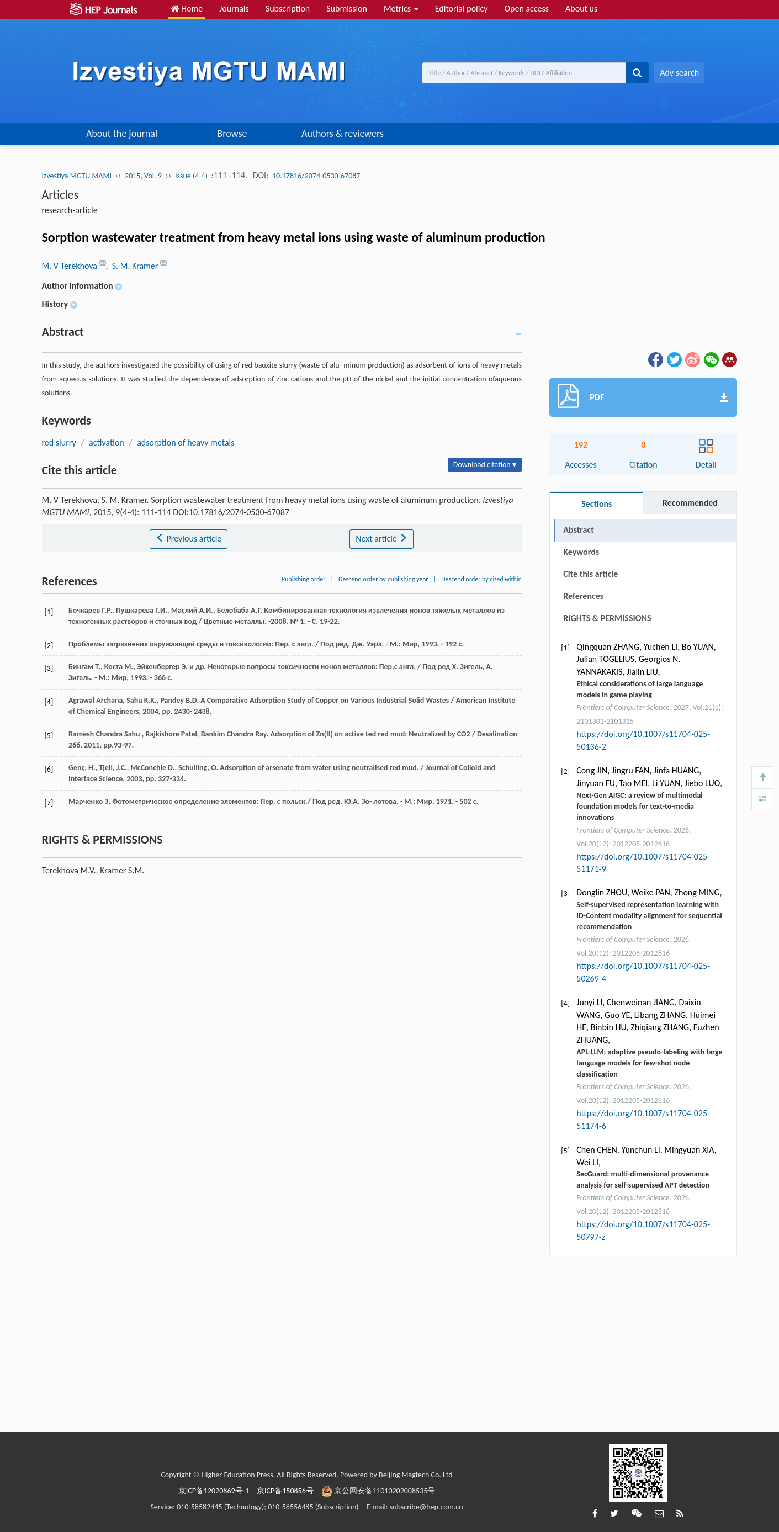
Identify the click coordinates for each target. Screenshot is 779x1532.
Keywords (581, 552)
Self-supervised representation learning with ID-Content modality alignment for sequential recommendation (649, 915)
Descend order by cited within (481, 579)
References (583, 596)
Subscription (288, 8)
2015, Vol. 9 (143, 176)
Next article (381, 538)
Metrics (401, 8)
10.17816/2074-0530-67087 (316, 176)
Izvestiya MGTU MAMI (77, 176)
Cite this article (590, 574)
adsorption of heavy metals (185, 442)
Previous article (188, 538)
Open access (526, 8)
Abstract (578, 529)
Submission (346, 8)
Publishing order (304, 579)
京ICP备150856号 (285, 1491)
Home (187, 8)
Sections (596, 504)
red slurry (59, 442)
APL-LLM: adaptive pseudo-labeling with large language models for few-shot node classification (649, 1063)
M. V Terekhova (70, 266)
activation (106, 442)
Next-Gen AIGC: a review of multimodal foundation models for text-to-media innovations (639, 806)
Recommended (690, 502)
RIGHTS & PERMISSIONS (607, 618)
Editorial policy (461, 8)
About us (581, 8)
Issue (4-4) (191, 176)
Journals (234, 8)
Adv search (679, 72)
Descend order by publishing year (383, 579)
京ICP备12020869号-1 (213, 1491)
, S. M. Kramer (133, 266)
